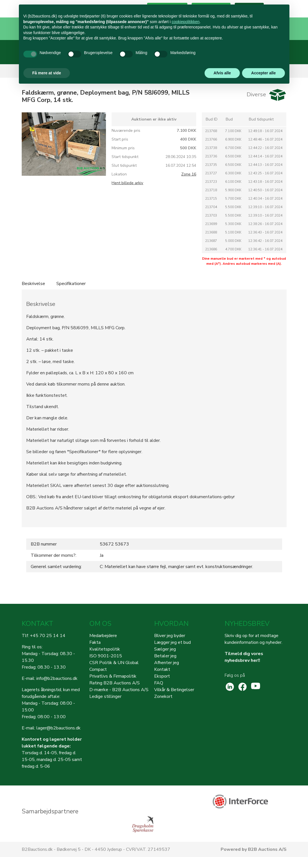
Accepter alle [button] (263, 73)
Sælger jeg (165, 649)
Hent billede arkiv (127, 183)
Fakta (95, 642)
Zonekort (163, 696)
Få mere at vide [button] (46, 73)
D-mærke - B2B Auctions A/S (119, 690)
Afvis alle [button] (222, 73)
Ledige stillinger (105, 696)
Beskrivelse (33, 284)
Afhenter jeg (166, 663)
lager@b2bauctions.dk (58, 728)
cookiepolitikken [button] (186, 21)
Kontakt (162, 669)
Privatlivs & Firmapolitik (112, 676)
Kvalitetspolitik (104, 649)
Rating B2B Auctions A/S (114, 683)
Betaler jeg (165, 656)
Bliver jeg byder (169, 636)
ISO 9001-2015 (105, 656)
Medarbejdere (103, 636)
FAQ (158, 683)
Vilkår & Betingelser (174, 690)
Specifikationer (71, 284)
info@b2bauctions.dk (56, 678)
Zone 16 (188, 174)
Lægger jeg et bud (172, 642)
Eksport (162, 676)
